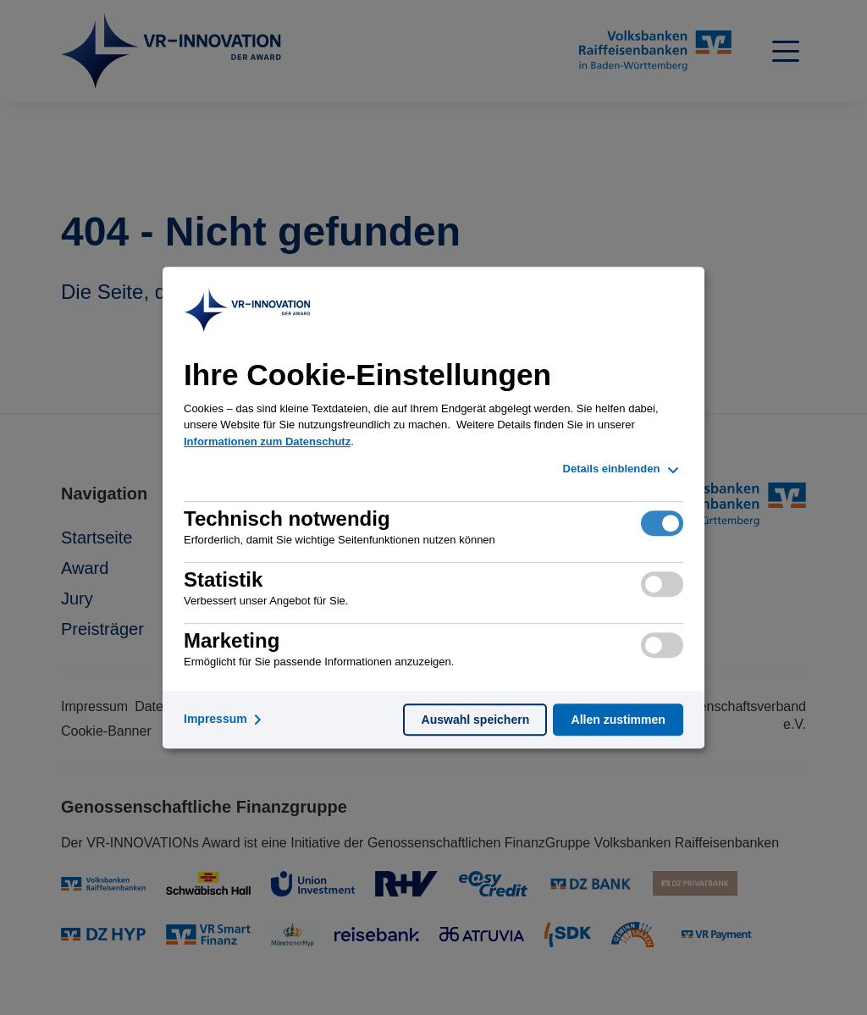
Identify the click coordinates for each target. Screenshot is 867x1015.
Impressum (226, 719)
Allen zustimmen (618, 719)
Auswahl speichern (476, 719)
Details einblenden (623, 469)
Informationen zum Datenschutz (267, 441)
